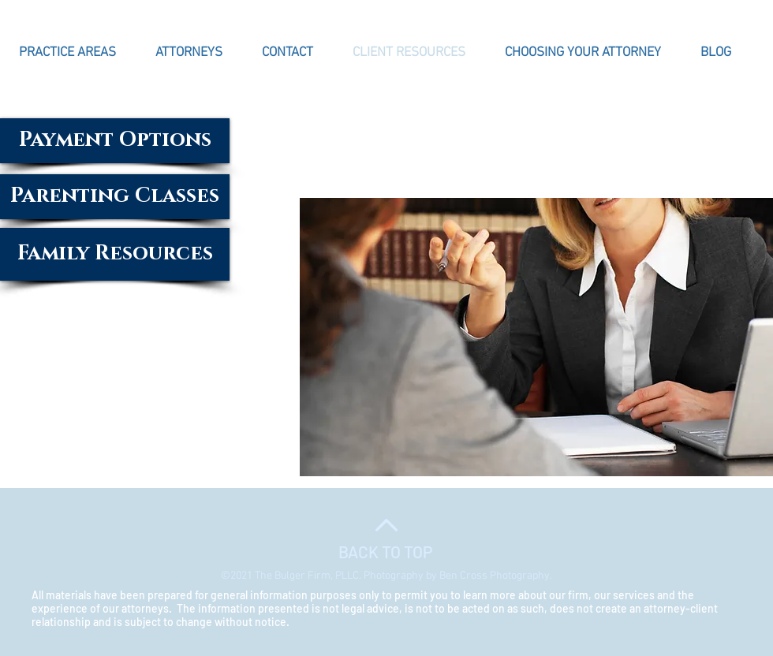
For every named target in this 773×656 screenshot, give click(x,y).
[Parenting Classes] (115, 196)
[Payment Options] (115, 140)
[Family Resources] (115, 254)
